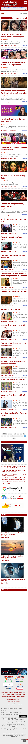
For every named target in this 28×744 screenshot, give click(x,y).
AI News (14, 704)
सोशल (24, 694)
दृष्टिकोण (12, 694)
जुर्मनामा (13, 696)
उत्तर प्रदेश (11, 692)
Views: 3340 (4, 186)
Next (14, 438)
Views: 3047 (4, 158)
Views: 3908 (4, 102)
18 (23, 433)
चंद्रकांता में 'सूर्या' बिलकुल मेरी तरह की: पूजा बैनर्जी (13, 379)
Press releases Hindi (13, 699)
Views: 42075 (4, 287)
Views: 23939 (4, 357)
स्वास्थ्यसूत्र (23, 696)
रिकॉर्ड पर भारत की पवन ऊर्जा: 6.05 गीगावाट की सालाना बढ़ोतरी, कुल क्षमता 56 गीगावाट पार (12, 556)
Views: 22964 (4, 427)
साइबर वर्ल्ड (4, 696)
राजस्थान (6, 692)
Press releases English (13, 701)
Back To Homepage (22, 13)
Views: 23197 (4, 409)
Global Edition (6, 704)
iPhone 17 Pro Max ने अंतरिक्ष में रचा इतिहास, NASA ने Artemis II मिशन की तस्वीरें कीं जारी (12, 533)
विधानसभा (9, 696)
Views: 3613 (4, 73)
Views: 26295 (4, 305)
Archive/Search (5, 714)
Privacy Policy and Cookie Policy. (10, 712)
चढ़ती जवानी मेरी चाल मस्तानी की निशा (10, 310)
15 (15, 433)
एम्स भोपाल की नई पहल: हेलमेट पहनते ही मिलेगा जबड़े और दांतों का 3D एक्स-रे (13, 580)
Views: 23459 (4, 391)
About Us (3, 710)
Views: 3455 (4, 215)
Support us (21, 704)
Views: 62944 (4, 233)
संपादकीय (3, 694)
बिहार (24, 692)
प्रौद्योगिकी (18, 696)
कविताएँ (20, 692)
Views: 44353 (4, 269)
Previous (4, 433)
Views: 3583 (4, 130)
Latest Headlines (9, 703)
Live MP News (18, 703)
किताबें (16, 694)
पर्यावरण (8, 694)
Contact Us (14, 714)
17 (20, 433)
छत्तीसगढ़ (16, 692)
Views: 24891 (4, 321)
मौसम (20, 694)
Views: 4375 (4, 45)
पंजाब (2, 692)
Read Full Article (12, 45)
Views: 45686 (4, 251)
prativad (26, 739)
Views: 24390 (4, 339)
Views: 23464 (4, 375)
